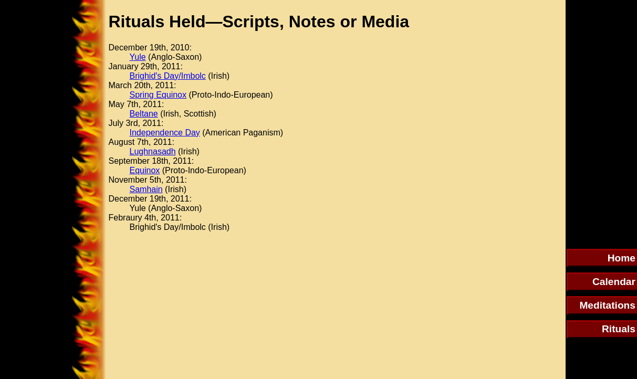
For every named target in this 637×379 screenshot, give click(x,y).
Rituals (618, 328)
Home (621, 258)
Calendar (613, 281)
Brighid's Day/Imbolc (168, 75)
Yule (138, 56)
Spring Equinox (158, 94)
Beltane (144, 113)
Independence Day (165, 132)
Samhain (146, 189)
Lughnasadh (153, 151)
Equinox (145, 170)
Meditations (607, 305)
